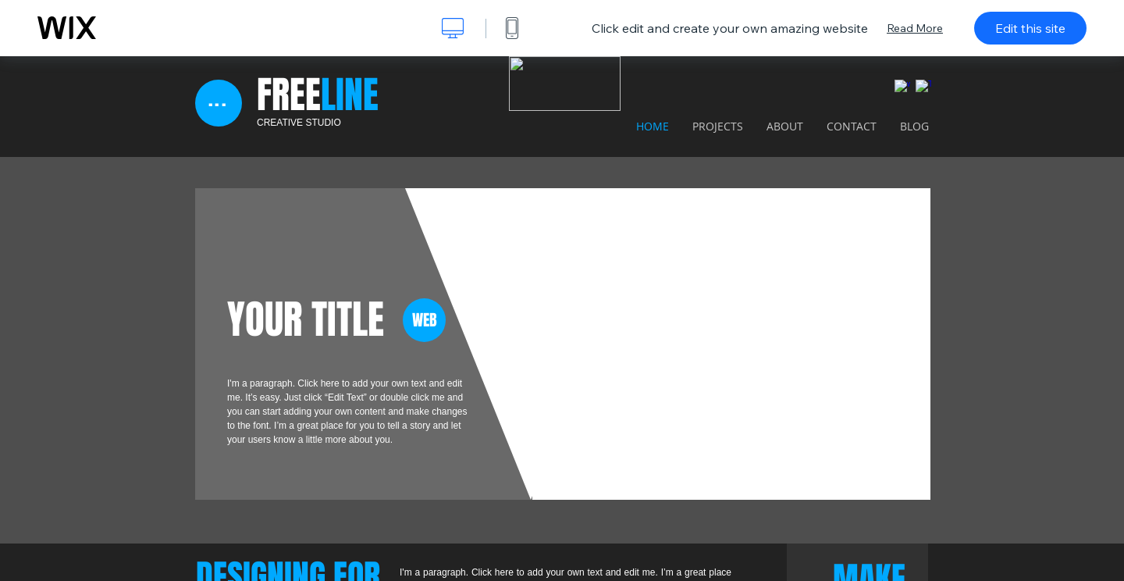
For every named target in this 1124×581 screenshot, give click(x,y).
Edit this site (1030, 28)
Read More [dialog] (915, 28)
